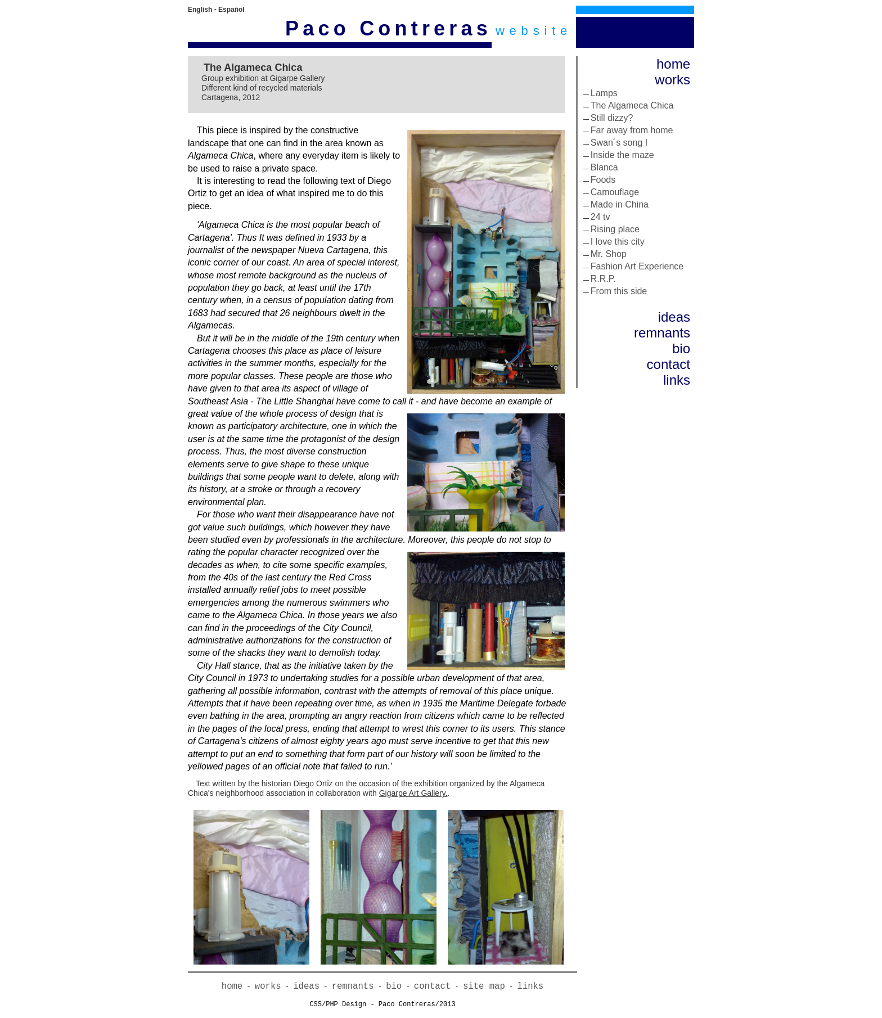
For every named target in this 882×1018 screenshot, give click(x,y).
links (676, 380)
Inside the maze (622, 155)
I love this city (618, 241)
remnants (662, 332)
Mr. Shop (609, 254)
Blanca (604, 167)
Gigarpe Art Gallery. (413, 793)
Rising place (615, 229)
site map (484, 986)
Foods (603, 179)
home (673, 63)
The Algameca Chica (632, 105)
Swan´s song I (619, 142)
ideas (674, 317)
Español (231, 9)
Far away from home (632, 130)
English (200, 9)
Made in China (620, 204)
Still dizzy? (612, 118)
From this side (619, 291)
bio (681, 348)
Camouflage (615, 192)
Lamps (604, 93)
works (672, 79)
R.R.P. (603, 278)
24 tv (600, 217)
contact (668, 364)
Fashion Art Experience (637, 266)
